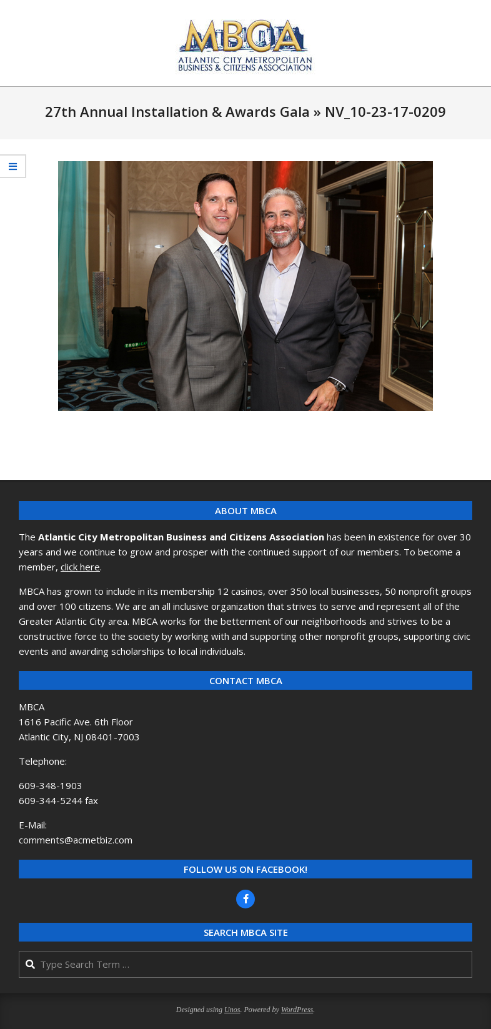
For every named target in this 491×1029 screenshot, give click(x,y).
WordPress (297, 1009)
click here (80, 566)
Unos (232, 1009)
